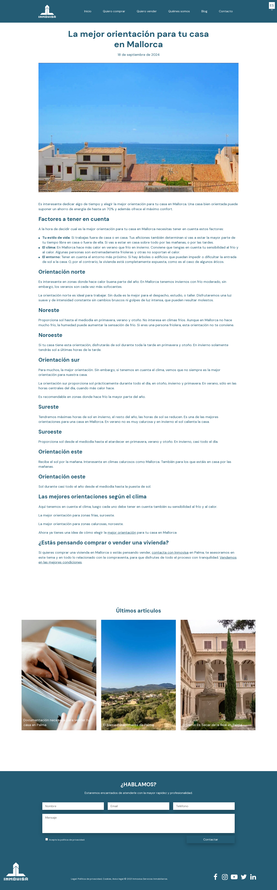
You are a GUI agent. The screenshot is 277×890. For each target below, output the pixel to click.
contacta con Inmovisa (170, 552)
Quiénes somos (179, 11)
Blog (204, 11)
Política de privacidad (90, 878)
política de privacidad (72, 839)
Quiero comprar (114, 11)
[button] (272, 5)
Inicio (87, 11)
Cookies (107, 878)
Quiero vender (147, 11)
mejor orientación (122, 532)
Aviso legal (118, 878)
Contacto (226, 11)
